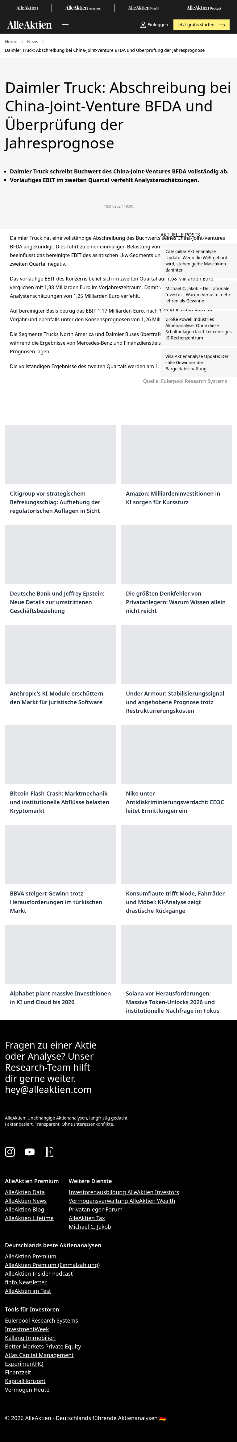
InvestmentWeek (27, 1329)
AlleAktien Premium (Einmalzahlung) (52, 1265)
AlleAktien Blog (24, 1209)
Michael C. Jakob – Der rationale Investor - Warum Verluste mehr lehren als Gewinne (198, 294)
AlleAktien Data (25, 1192)
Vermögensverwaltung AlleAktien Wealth (122, 1200)
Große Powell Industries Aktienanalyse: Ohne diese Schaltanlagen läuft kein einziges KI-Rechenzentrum (198, 328)
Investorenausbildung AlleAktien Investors (124, 1192)
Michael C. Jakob (90, 1226)
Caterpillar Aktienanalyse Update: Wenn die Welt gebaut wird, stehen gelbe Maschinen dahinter (196, 260)
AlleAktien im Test (28, 1290)
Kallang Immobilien (30, 1337)
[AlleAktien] (29, 24)
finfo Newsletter (26, 1282)
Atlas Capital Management (39, 1355)
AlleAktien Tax (87, 1218)
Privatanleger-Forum (96, 1209)
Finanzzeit (18, 1372)
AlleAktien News (26, 1200)
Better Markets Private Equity (43, 1346)
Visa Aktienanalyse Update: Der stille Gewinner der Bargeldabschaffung (197, 362)
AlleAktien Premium (30, 1256)
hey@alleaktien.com (48, 1089)
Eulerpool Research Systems (41, 1320)
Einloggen (154, 25)
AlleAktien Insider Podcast (39, 1273)
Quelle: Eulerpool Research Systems (185, 381)
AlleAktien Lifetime (29, 1218)
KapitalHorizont (25, 1381)
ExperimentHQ (24, 1363)
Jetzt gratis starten (201, 24)
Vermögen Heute (27, 1389)
